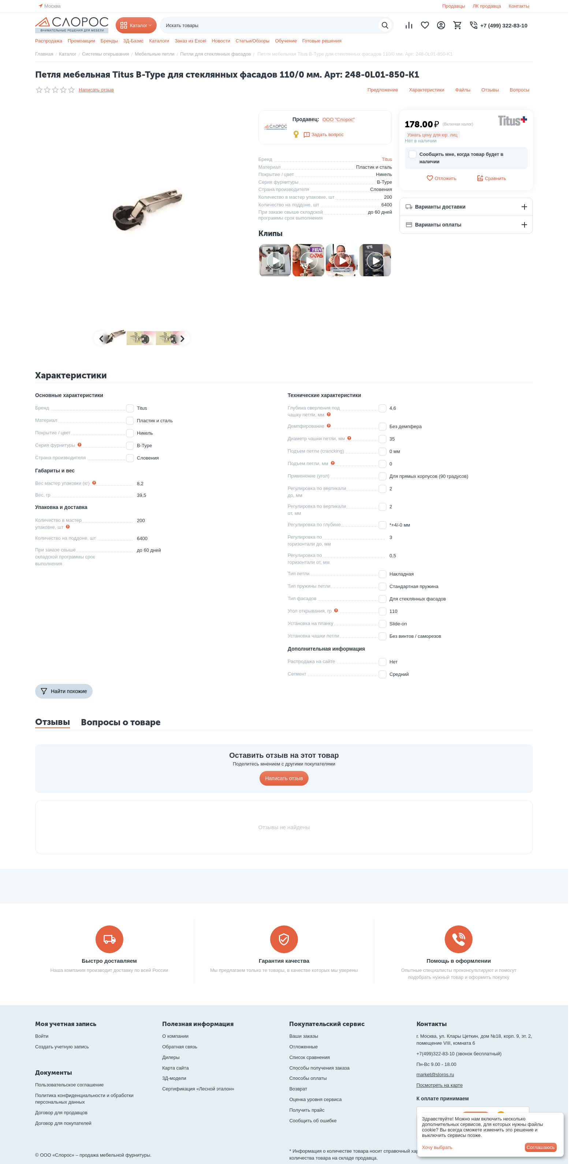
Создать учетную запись (62, 1046)
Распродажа (48, 41)
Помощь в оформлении (459, 961)
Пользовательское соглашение (69, 1085)
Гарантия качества (284, 961)
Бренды (109, 41)
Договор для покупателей (63, 1123)
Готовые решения (322, 41)
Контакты (519, 6)
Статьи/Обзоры (253, 41)
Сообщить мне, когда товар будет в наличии (455, 157)
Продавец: (305, 119)
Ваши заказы (303, 1036)
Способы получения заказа (319, 1068)
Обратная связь (179, 1046)
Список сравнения (309, 1057)
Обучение (285, 41)
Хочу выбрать (437, 1147)
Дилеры (170, 1057)
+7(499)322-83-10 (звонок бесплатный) (459, 1053)
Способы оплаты (307, 1078)
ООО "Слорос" (338, 119)
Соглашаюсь (541, 1147)
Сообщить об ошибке (312, 1120)
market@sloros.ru (435, 1074)
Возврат (298, 1089)
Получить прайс (306, 1110)
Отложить (441, 178)
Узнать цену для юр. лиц (432, 135)
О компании (175, 1036)
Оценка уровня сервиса (315, 1099)
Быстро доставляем (109, 961)
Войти (41, 1036)
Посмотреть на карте (440, 1085)
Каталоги (159, 41)
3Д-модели (174, 1078)
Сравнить (491, 178)
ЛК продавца (487, 6)
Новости (221, 41)
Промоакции (81, 41)
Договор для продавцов (61, 1112)
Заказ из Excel (190, 41)
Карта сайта (175, 1068)
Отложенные (303, 1046)
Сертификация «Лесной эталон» (198, 1089)
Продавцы (453, 6)
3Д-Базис (133, 41)
